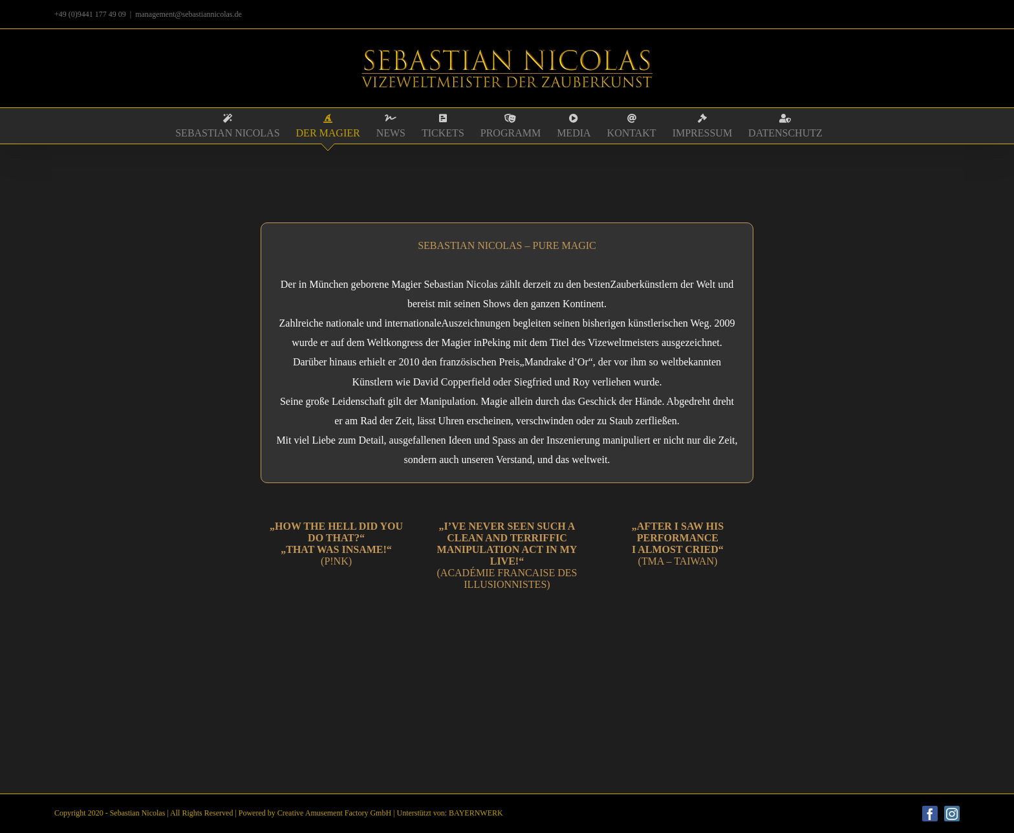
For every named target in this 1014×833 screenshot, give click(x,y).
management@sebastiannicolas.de (188, 14)
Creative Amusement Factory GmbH (334, 812)
